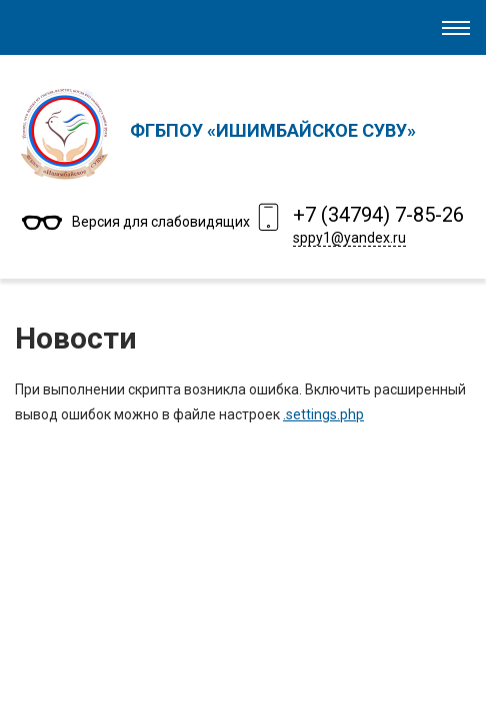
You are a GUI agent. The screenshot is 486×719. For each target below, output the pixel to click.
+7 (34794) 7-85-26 (378, 215)
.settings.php (323, 414)
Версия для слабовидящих (161, 222)
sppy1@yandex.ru (349, 238)
